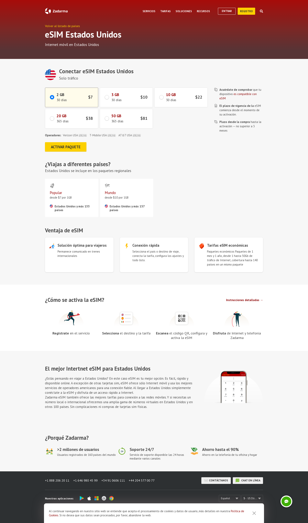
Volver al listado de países (62, 25)
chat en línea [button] (248, 481)
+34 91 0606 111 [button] (113, 481)
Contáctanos (216, 481)
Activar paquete (66, 147)
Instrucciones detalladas (242, 300)
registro (246, 11)
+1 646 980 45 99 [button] (85, 481)
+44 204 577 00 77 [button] (142, 481)
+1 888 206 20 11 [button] (57, 481)
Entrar (227, 11)
